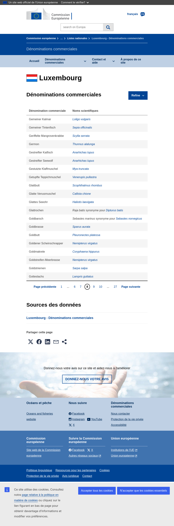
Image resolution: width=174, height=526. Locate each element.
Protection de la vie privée (127, 419)
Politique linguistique (39, 470)
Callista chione (81, 193)
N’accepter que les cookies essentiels (143, 490)
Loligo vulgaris (81, 119)
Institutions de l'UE (122, 450)
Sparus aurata (81, 226)
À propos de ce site (131, 61)
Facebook (77, 450)
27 (116, 286)
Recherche (108, 27)
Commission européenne (41, 38)
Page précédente (45, 286)
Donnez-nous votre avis (87, 379)
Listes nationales (77, 38)
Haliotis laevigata (83, 202)
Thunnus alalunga (83, 144)
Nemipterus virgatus (84, 243)
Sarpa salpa (79, 268)
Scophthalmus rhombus (87, 185)
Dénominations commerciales (55, 61)
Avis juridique (70, 475)
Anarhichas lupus (83, 152)
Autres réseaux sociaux (83, 455)
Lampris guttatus (82, 276)
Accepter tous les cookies (97, 490)
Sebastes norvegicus (129, 218)
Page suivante (130, 286)
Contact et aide (99, 61)
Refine (136, 95)
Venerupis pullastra (84, 177)
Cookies (105, 470)
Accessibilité (118, 424)
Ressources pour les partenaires (75, 470)
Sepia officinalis (82, 127)
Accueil (34, 60)
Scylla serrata (80, 135)
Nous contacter (120, 413)
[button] (30, 341)
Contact (87, 475)
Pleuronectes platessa (86, 235)
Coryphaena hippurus (85, 251)
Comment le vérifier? (75, 2)
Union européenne (122, 455)
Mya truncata (80, 168)
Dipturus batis (114, 210)
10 (101, 286)
